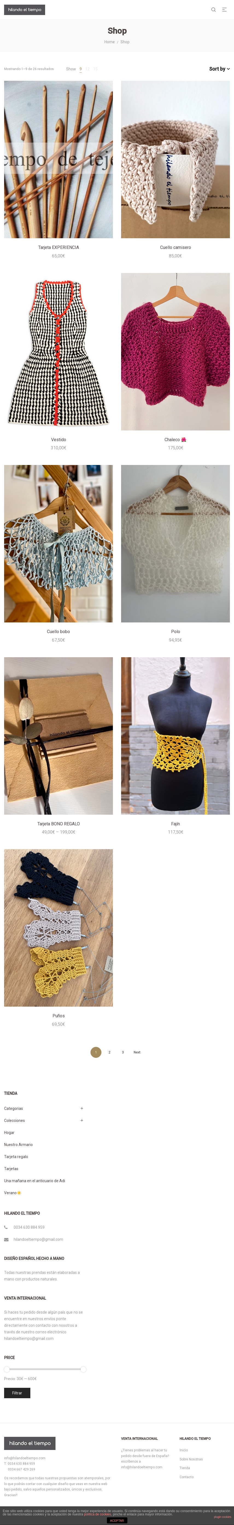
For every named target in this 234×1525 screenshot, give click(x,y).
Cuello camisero (175, 247)
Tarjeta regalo (16, 1156)
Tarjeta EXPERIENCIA (58, 247)
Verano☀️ (12, 1193)
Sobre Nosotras (191, 1459)
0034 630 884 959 (29, 1227)
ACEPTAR (117, 1520)
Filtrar (17, 1393)
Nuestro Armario (18, 1144)
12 (87, 69)
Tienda (185, 1468)
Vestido (58, 439)
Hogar (9, 1132)
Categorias (13, 1108)
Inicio (184, 1450)
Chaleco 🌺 (175, 439)
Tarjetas (11, 1169)
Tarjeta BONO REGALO (58, 823)
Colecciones (14, 1120)
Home (109, 42)
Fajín (175, 823)
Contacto (187, 1477)
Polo (175, 631)
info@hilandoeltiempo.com (24, 1458)
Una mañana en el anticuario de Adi (34, 1181)
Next (137, 1052)
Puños (58, 1015)
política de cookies (97, 1514)
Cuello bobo (58, 631)
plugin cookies (222, 1516)
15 (95, 69)
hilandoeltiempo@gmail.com (38, 1239)
